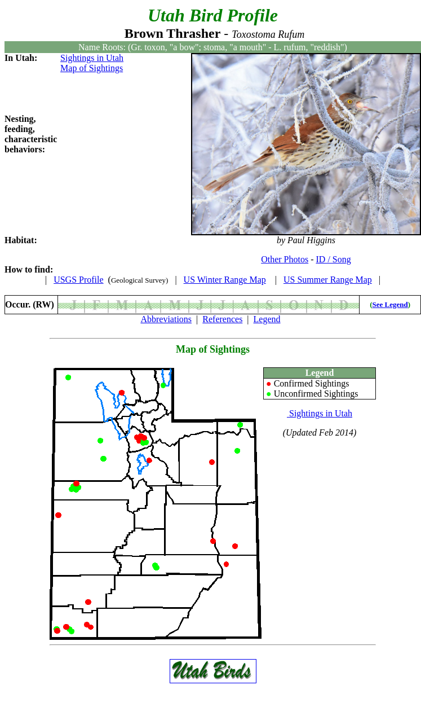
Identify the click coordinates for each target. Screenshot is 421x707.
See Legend (390, 304)
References (222, 319)
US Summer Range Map (327, 279)
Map (186, 349)
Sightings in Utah (91, 58)
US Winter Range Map (225, 279)
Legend (267, 319)
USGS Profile (78, 279)
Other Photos (284, 259)
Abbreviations (166, 319)
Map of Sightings (91, 68)
